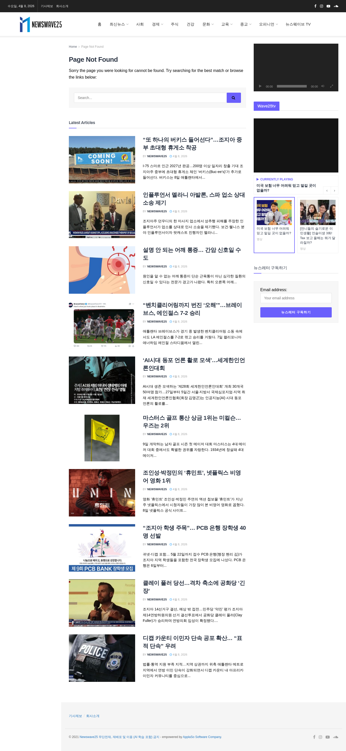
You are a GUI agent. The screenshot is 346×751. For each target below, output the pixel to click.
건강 (190, 24)
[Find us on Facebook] (6, 51)
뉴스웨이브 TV (298, 24)
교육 (225, 24)
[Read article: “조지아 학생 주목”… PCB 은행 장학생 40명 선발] (102, 548)
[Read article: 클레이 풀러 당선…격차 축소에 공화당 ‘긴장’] (102, 603)
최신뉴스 (117, 24)
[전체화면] (331, 86)
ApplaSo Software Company (202, 737)
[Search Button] (51, 181)
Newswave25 (157, 156)
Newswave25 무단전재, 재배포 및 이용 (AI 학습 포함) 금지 (119, 737)
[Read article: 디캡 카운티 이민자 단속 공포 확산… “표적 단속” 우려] (102, 658)
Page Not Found (92, 46)
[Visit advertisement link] (30, 85)
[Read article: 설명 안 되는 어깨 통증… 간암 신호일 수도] (102, 270)
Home (73, 46)
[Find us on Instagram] (15, 51)
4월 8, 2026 (178, 156)
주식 (174, 24)
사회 (140, 24)
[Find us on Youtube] (24, 51)
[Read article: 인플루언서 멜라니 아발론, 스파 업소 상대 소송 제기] (102, 215)
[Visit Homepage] (45, 24)
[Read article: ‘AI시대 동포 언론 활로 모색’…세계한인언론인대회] (102, 380)
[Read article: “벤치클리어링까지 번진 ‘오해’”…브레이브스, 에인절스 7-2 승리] (102, 325)
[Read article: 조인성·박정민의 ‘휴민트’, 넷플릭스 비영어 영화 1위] (102, 492)
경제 (156, 24)
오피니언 (266, 24)
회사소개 (62, 6)
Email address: (30, 141)
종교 (244, 24)
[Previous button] (327, 190)
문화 (206, 24)
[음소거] (322, 86)
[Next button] (334, 190)
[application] (296, 67)
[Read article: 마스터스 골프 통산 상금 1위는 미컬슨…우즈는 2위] (102, 438)
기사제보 (47, 6)
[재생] (260, 86)
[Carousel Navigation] (330, 190)
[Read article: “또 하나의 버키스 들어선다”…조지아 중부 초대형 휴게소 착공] (102, 159)
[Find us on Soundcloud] (34, 51)
